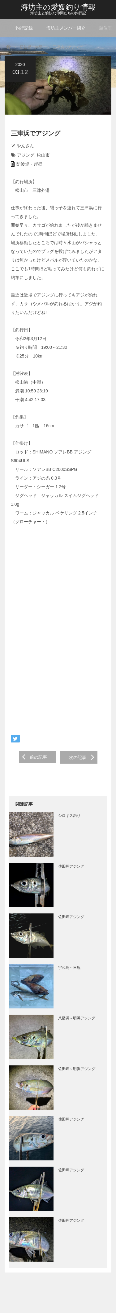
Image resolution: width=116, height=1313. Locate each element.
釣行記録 (24, 28)
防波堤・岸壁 (31, 47)
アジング (25, 155)
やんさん (25, 145)
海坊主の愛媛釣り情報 (58, 7)
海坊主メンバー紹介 (65, 28)
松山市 (43, 155)
